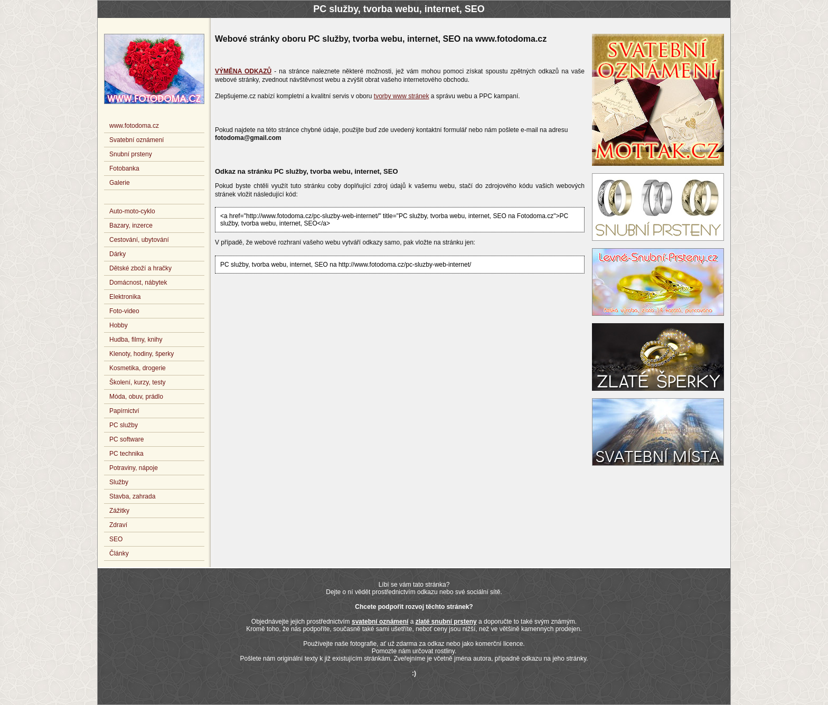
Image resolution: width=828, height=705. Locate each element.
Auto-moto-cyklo (132, 211)
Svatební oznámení (136, 140)
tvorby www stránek (401, 96)
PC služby (123, 425)
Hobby (118, 325)
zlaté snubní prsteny (446, 621)
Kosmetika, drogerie (137, 368)
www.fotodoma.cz (134, 125)
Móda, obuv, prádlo (136, 396)
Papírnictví (124, 411)
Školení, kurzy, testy (137, 382)
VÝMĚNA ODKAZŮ (243, 71)
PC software (126, 439)
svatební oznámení (380, 621)
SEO (116, 539)
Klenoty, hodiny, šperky (141, 354)
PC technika (126, 453)
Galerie (119, 182)
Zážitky (119, 510)
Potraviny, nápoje (133, 468)
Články (119, 553)
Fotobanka (124, 168)
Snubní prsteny (130, 154)
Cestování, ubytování (139, 239)
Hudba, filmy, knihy (135, 339)
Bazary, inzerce (131, 225)
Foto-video (124, 311)
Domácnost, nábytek (138, 282)
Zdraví (118, 525)
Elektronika (124, 296)
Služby (118, 482)
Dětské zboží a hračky (140, 268)
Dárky (117, 254)
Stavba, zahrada (132, 496)
